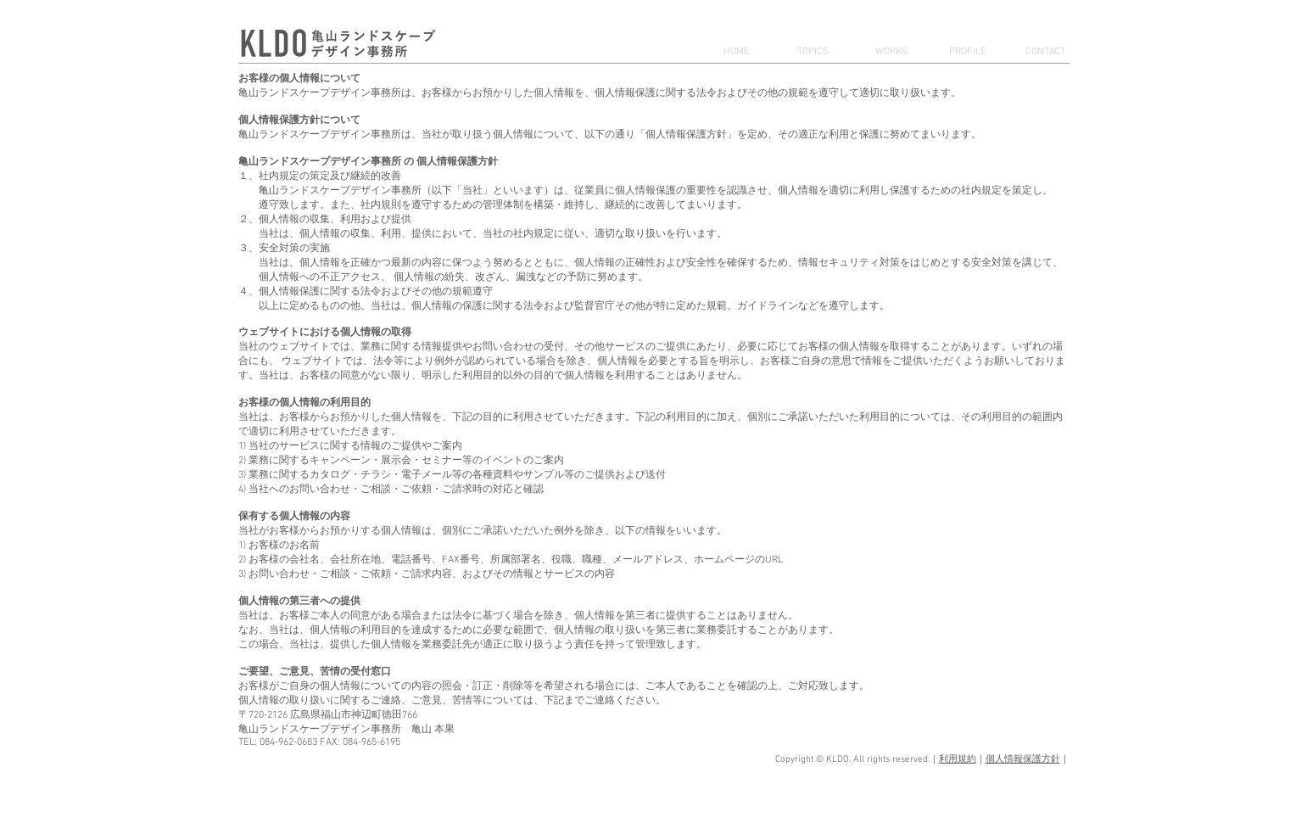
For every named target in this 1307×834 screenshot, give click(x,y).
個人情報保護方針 (1023, 759)
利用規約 (957, 759)
